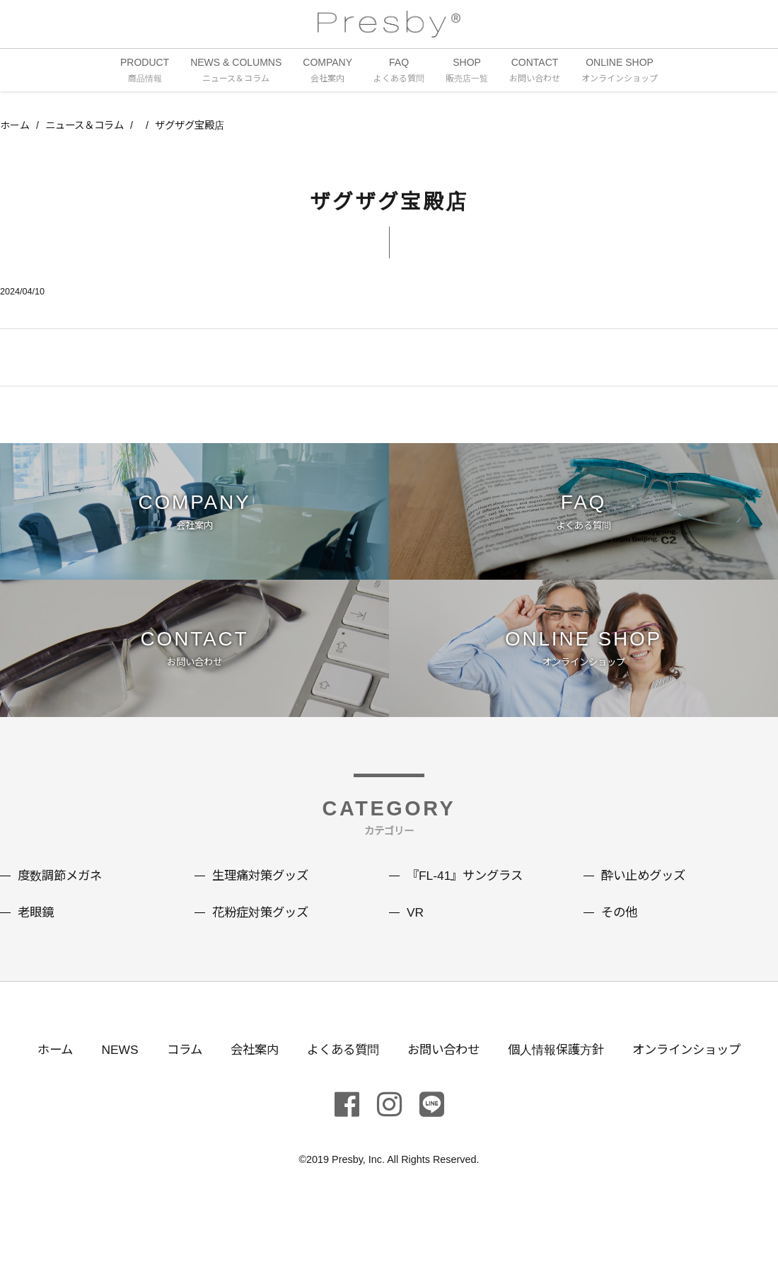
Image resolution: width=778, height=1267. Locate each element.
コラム (175, 1068)
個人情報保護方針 (561, 1068)
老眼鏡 (37, 931)
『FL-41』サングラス (468, 895)
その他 (620, 931)
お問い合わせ (444, 1068)
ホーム (15, 126)
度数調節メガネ (62, 895)
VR (415, 931)
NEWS (108, 1068)
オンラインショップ (698, 1068)
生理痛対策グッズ (263, 895)
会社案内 (247, 1068)
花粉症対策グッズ (263, 931)
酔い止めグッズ (645, 895)
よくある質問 (339, 1068)
